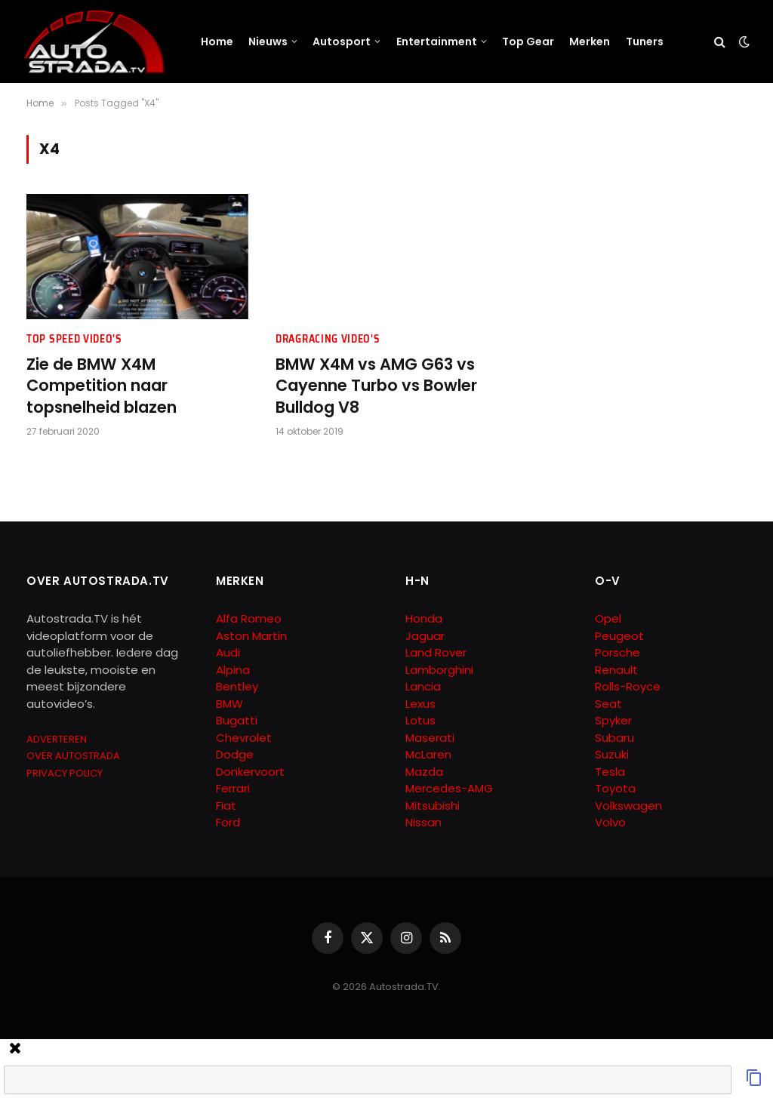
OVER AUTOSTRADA (73, 756)
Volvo (610, 822)
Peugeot (619, 636)
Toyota (615, 788)
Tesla (610, 772)
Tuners (645, 41)
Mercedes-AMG (449, 788)
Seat (608, 704)
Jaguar (425, 636)
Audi (228, 652)
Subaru (614, 738)
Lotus (420, 720)
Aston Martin (251, 636)
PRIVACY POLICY (64, 773)
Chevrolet (244, 738)
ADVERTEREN (56, 739)
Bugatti (236, 720)
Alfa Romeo (250, 618)
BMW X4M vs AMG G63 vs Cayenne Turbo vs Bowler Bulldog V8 (376, 386)
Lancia (423, 686)
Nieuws (268, 41)
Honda (423, 618)
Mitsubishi (432, 806)
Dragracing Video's (328, 339)
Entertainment (436, 41)
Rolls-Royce (628, 686)
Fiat (226, 806)
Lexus (420, 704)
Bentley (237, 686)
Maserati (429, 738)
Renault (616, 670)
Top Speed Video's (74, 339)
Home (217, 41)
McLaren (428, 754)
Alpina (233, 670)
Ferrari (233, 788)
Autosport (342, 41)
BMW (229, 704)
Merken (589, 41)
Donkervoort (250, 772)
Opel (608, 618)
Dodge (235, 754)
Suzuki (612, 754)
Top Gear (528, 41)
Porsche (617, 652)
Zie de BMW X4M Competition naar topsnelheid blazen (101, 386)
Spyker (613, 720)
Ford (228, 822)
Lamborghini (439, 670)
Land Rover (436, 652)
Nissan (423, 822)
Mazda (424, 772)
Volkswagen (628, 806)
